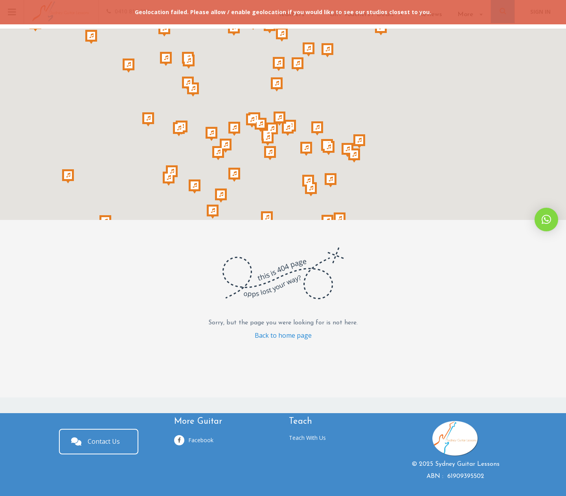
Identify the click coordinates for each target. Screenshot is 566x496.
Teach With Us (307, 437)
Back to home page (283, 335)
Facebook (193, 440)
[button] (546, 219)
